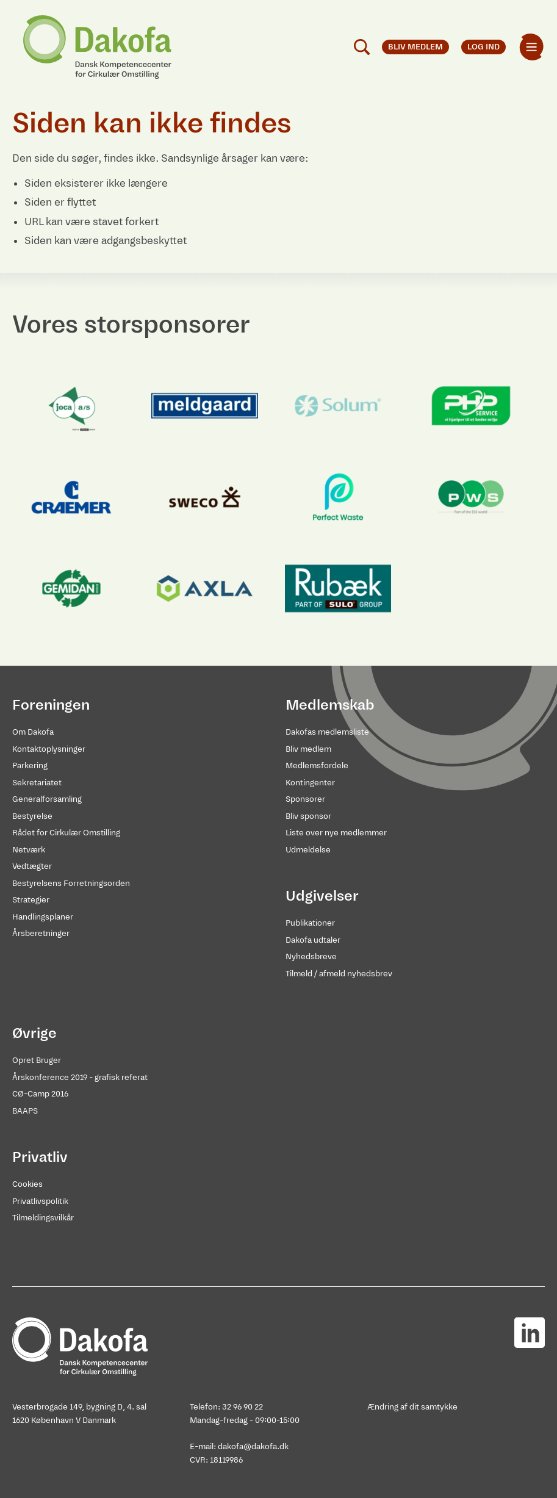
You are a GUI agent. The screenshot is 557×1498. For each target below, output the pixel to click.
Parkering (30, 765)
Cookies (27, 1184)
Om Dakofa (33, 732)
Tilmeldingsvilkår (43, 1217)
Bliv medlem (308, 749)
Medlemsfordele (317, 765)
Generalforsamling (47, 799)
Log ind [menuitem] (483, 46)
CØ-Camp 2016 (40, 1094)
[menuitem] (531, 47)
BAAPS (25, 1111)
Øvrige (34, 1033)
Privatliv (40, 1156)
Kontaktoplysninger (48, 749)
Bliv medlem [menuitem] (415, 46)
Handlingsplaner (42, 917)
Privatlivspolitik (40, 1201)
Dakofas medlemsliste (327, 732)
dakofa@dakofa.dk (253, 1446)
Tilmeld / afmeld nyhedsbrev (339, 973)
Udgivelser (322, 895)
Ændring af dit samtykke (412, 1407)
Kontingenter (310, 782)
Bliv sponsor (308, 816)
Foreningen (51, 704)
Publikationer (310, 923)
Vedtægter (32, 866)
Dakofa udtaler (313, 940)
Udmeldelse (308, 849)
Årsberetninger (41, 933)
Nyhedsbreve (311, 956)
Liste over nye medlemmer (336, 832)
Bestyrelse (32, 816)
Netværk (28, 849)
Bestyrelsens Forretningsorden (71, 883)
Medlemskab (330, 704)
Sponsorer (305, 799)
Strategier (30, 900)
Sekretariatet (37, 782)
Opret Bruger (36, 1060)
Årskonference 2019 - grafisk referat (80, 1077)
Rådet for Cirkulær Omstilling (66, 832)
